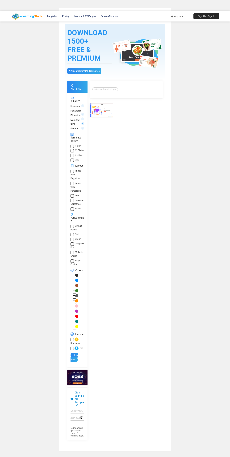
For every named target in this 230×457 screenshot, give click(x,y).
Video (78, 208)
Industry (75, 101)
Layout (79, 165)
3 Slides (79, 155)
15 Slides (79, 150)
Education (76, 115)
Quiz (77, 159)
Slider (77, 239)
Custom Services (109, 16)
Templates (52, 16)
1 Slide (78, 145)
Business (75, 106)
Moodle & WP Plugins (85, 16)
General (74, 128)
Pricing (66, 16)
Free (79, 348)
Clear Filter (74, 357)
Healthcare (76, 110)
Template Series (76, 139)
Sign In (211, 16)
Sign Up (202, 16)
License (79, 334)
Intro (77, 195)
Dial (77, 234)
